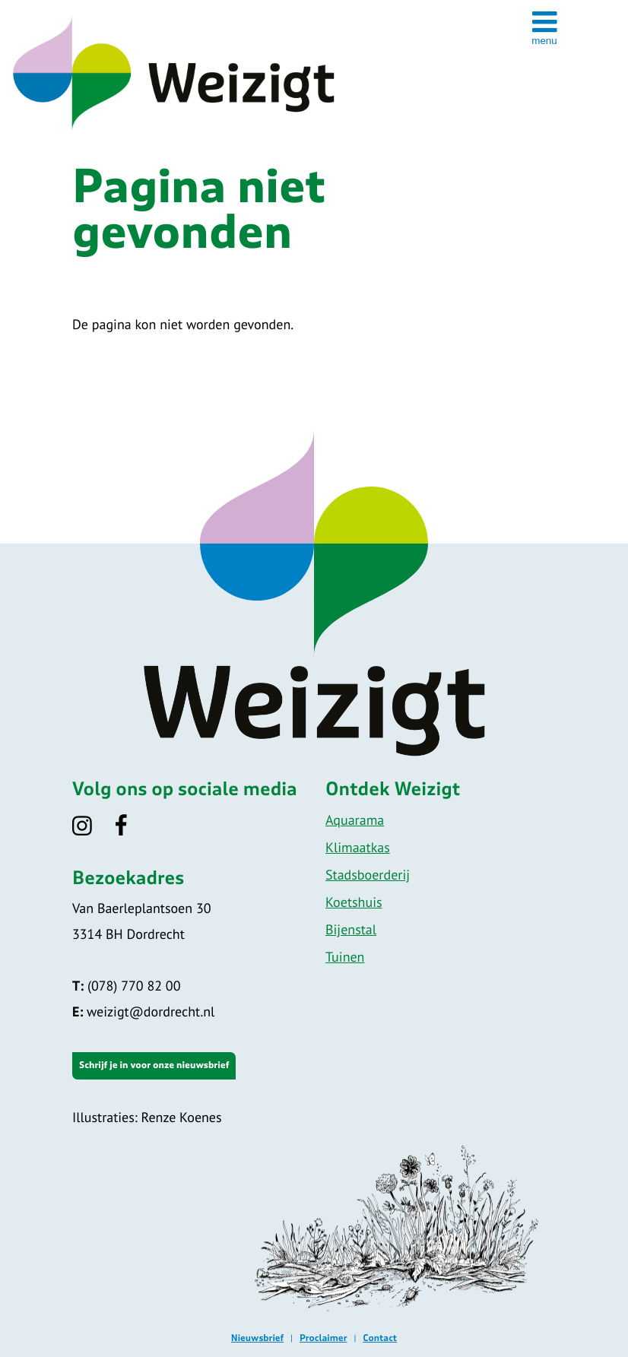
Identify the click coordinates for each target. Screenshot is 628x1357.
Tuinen (344, 956)
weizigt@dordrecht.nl (143, 1011)
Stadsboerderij (367, 874)
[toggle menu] (544, 27)
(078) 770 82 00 (126, 985)
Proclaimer (323, 1338)
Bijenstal (350, 929)
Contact (380, 1338)
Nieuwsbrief (257, 1338)
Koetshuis (353, 902)
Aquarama (354, 820)
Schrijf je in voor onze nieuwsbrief (154, 1065)
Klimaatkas (357, 847)
